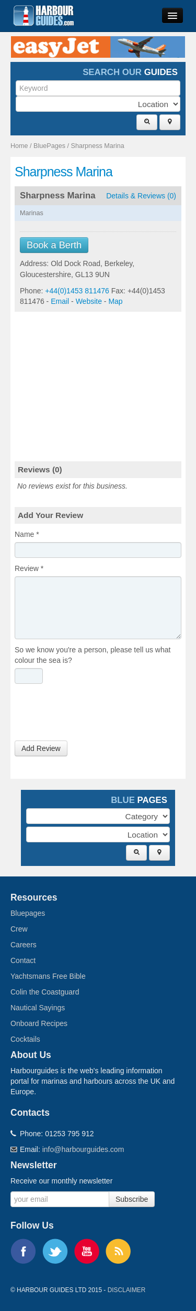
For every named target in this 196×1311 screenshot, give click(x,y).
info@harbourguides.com (83, 1149)
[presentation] (94, 714)
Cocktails (25, 1039)
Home (19, 146)
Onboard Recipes (38, 1023)
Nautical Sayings (37, 1007)
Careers (23, 944)
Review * (29, 568)
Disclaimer (127, 1290)
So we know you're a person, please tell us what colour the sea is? (92, 655)
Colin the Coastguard (44, 992)
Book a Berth (54, 245)
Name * (27, 534)
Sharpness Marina (97, 146)
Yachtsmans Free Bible (48, 976)
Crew (19, 929)
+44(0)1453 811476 (77, 291)
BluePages (49, 146)
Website (89, 301)
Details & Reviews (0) (141, 196)
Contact (23, 960)
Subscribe (132, 1199)
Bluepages (27, 913)
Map (115, 301)
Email (60, 301)
